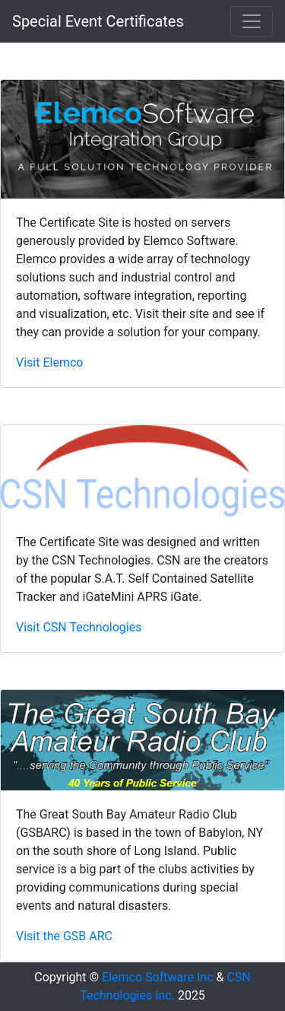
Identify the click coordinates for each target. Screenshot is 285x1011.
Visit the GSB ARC (64, 936)
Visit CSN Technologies (78, 627)
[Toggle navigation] (251, 21)
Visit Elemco (49, 362)
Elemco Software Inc (157, 977)
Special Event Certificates (98, 21)
